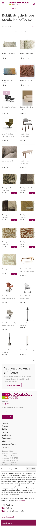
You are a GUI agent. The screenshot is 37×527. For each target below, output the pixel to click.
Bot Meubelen (6, 9)
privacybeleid (21, 500)
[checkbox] (7, 505)
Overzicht (31, 469)
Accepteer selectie (8, 517)
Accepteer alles (7, 523)
